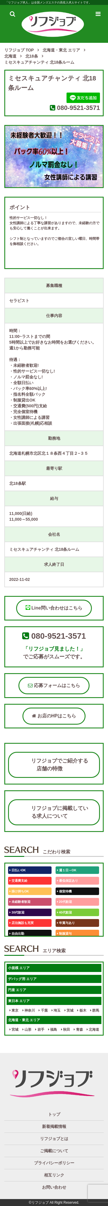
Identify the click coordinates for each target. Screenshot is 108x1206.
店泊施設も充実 (22, 923)
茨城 (69, 1010)
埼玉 (56, 1010)
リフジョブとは (54, 1138)
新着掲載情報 (54, 1126)
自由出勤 (17, 933)
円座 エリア (17, 990)
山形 (26, 1030)
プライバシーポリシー (54, 1163)
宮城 (14, 1030)
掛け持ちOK (19, 891)
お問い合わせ (54, 1187)
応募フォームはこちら (54, 685)
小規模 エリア (19, 968)
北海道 (93, 1030)
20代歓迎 (64, 901)
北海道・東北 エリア (24, 1020)
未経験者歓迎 (20, 901)
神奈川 (28, 1010)
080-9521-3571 (78, 107)
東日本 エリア (19, 1001)
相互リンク (54, 1175)
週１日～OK (67, 870)
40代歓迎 (64, 912)
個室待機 (64, 891)
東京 (14, 1010)
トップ (54, 1114)
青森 (78, 1030)
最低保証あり (67, 880)
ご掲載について (54, 1150)
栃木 (81, 1010)
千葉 (43, 1010)
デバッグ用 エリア (22, 979)
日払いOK (18, 870)
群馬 (94, 1010)
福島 (52, 1030)
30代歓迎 (17, 912)
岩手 (39, 1030)
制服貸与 (64, 933)
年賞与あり (66, 923)
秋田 (65, 1030)
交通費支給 (18, 880)
